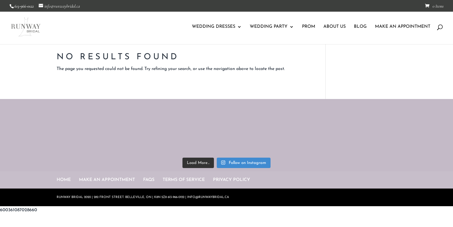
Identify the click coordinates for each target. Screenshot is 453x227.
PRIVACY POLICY (231, 180)
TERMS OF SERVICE (184, 180)
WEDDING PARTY (269, 27)
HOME (64, 180)
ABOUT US (334, 27)
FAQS (148, 180)
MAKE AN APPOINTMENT (402, 27)
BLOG (360, 27)
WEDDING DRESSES (213, 27)
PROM (308, 27)
